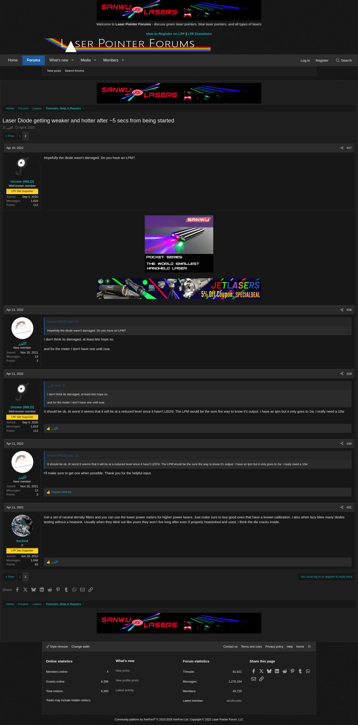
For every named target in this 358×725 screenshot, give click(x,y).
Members (151, 60)
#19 (305, 375)
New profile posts (127, 677)
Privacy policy (274, 646)
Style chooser (57, 646)
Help (290, 646)
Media (127, 60)
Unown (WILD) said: (103, 322)
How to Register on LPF (165, 34)
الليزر (53, 128)
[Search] (303, 60)
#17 (305, 149)
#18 (305, 311)
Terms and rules (251, 646)
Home (54, 60)
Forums (74, 60)
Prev (54, 137)
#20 (305, 444)
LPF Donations (200, 34)
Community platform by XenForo (152, 719)
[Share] (299, 149)
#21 (305, 508)
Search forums (74, 70)
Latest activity (125, 685)
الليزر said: (97, 386)
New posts (54, 70)
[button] (113, 60)
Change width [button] (80, 646)
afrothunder (234, 700)
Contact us (230, 646)
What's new (99, 60)
